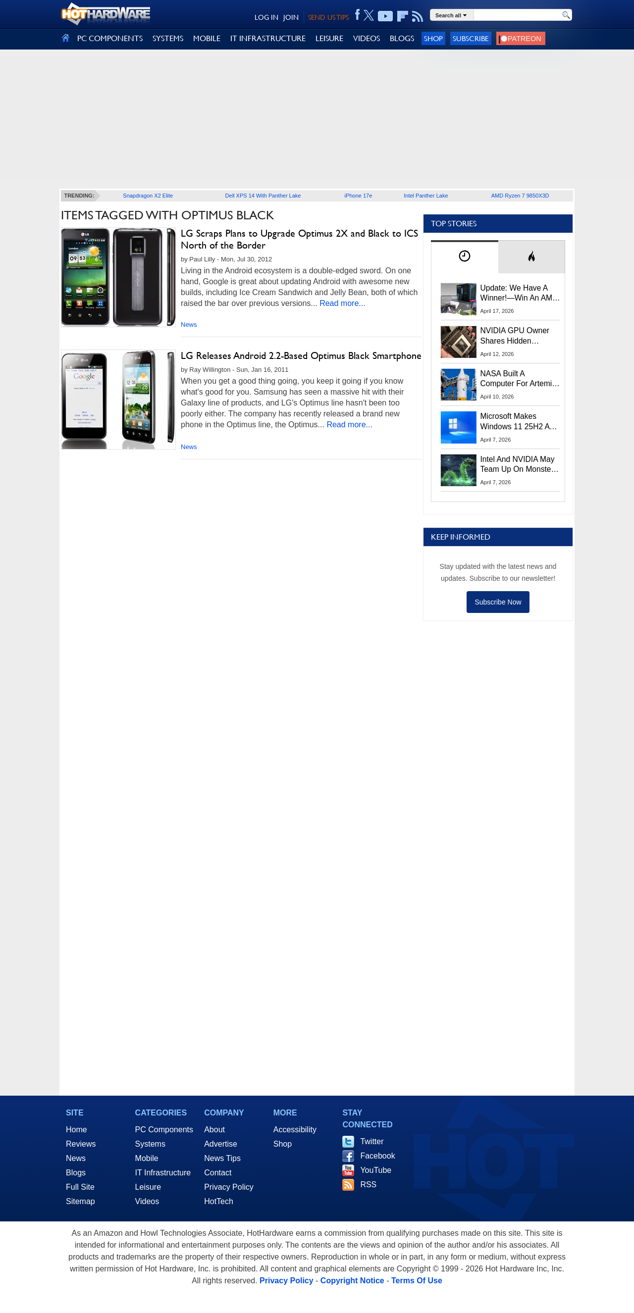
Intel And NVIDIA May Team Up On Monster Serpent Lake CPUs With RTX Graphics (517, 465)
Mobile (146, 1158)
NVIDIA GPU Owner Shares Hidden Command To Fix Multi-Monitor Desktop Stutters (520, 336)
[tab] (464, 256)
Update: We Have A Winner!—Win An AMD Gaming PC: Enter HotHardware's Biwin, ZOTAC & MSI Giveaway (519, 293)
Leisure (148, 1187)
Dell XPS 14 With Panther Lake (263, 196)
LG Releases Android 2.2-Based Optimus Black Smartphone (301, 355)
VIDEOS (366, 38)
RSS (368, 1184)
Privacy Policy (229, 1187)
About (214, 1129)
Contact (217, 1172)
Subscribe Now (498, 602)
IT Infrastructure (163, 1172)
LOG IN (266, 17)
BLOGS (402, 38)
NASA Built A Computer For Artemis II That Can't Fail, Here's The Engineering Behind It (518, 379)
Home (76, 1129)
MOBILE (206, 38)
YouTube (375, 1170)
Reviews (81, 1144)
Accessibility (295, 1129)
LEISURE (329, 38)
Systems (150, 1144)
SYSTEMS (168, 38)
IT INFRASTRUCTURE (268, 38)
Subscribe (471, 38)
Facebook (377, 1156)
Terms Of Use (416, 1280)
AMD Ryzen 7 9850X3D (520, 196)
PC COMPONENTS (110, 38)
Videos (147, 1201)
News (189, 324)
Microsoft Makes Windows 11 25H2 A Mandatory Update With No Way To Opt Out (515, 422)
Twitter (371, 1141)
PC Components (164, 1129)
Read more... (342, 303)
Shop (433, 38)
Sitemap (80, 1201)
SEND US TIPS (328, 17)
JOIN (291, 17)
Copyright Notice (352, 1280)
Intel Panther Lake (426, 196)
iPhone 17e (358, 196)
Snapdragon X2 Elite (148, 196)
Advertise (220, 1144)
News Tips (222, 1158)
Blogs (76, 1172)
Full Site (80, 1187)
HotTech (218, 1201)
